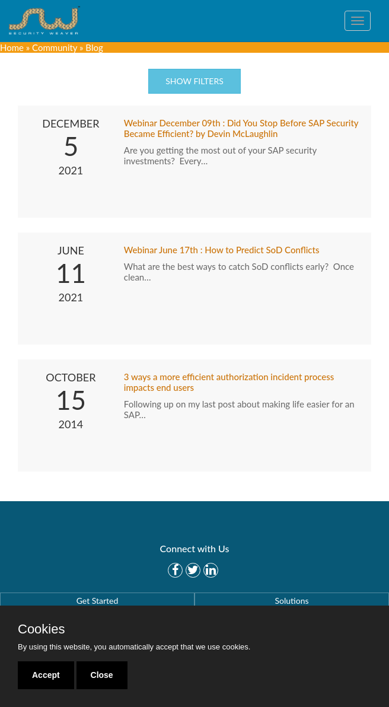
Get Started (97, 600)
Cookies (41, 629)
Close (102, 675)
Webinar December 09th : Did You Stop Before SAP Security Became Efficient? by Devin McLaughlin (241, 128)
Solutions (291, 600)
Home (12, 47)
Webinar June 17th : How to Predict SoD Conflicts (222, 249)
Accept (46, 675)
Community (54, 47)
